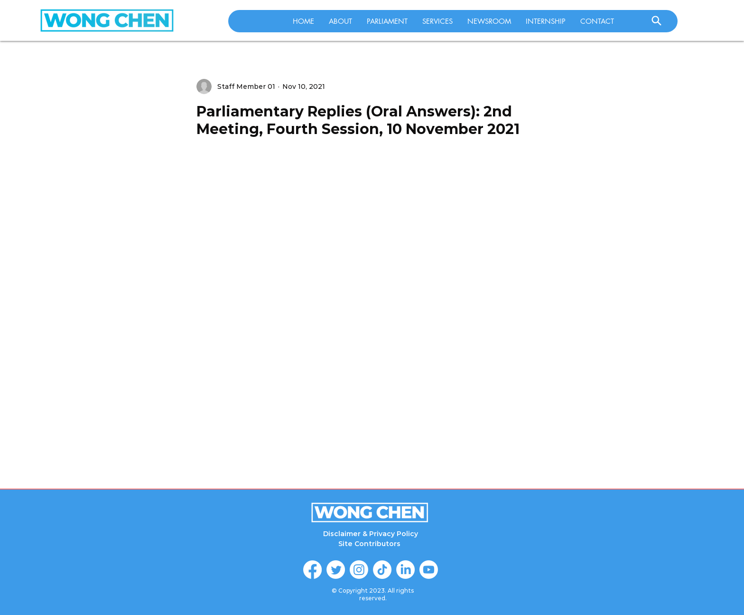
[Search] (656, 20)
